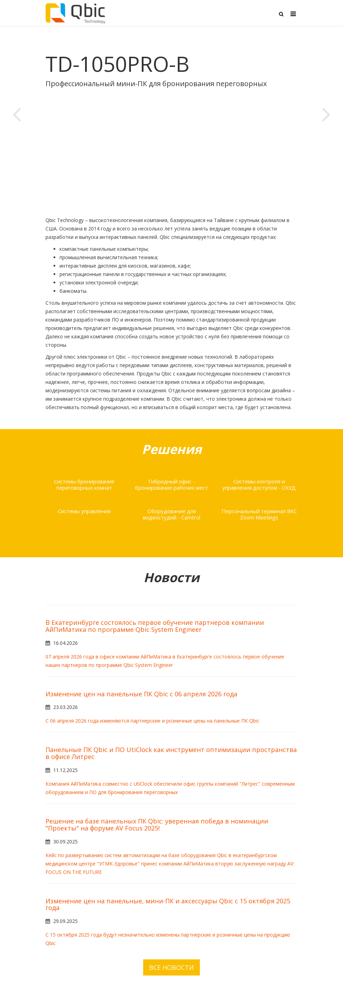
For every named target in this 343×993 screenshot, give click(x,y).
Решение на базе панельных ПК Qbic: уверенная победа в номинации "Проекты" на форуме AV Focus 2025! (157, 824)
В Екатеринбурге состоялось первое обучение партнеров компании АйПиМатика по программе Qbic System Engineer (155, 626)
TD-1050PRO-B (117, 63)
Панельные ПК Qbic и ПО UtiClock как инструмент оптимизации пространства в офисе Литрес (171, 753)
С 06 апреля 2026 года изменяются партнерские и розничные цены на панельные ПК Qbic (152, 720)
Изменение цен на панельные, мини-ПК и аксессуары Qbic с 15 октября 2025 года (168, 904)
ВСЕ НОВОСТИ (171, 967)
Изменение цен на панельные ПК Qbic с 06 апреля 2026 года (141, 694)
